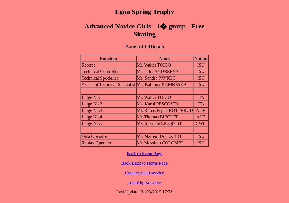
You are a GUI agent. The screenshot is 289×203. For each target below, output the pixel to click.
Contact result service (144, 172)
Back (126, 163)
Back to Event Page (144, 153)
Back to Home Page (150, 163)
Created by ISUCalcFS (144, 182)
